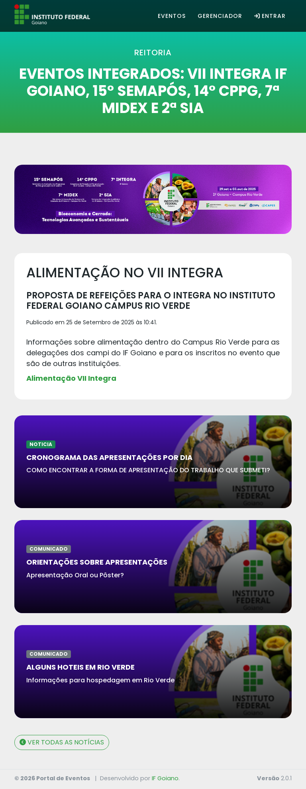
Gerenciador (220, 16)
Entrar (270, 16)
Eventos (172, 16)
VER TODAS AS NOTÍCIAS (62, 742)
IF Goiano (165, 778)
